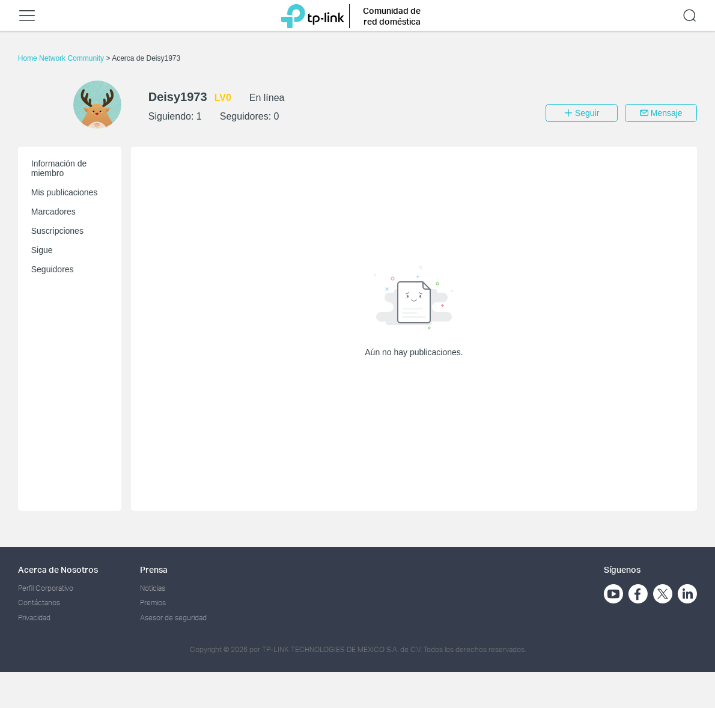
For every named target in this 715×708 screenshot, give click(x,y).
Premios (153, 602)
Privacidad (34, 617)
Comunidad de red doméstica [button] (392, 15)
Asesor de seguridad (173, 617)
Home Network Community (62, 58)
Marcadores (53, 211)
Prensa (154, 569)
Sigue (42, 250)
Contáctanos (39, 602)
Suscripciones (57, 231)
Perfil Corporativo (45, 588)
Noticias (152, 588)
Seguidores (52, 269)
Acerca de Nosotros (58, 569)
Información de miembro (59, 168)
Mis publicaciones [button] (64, 192)
